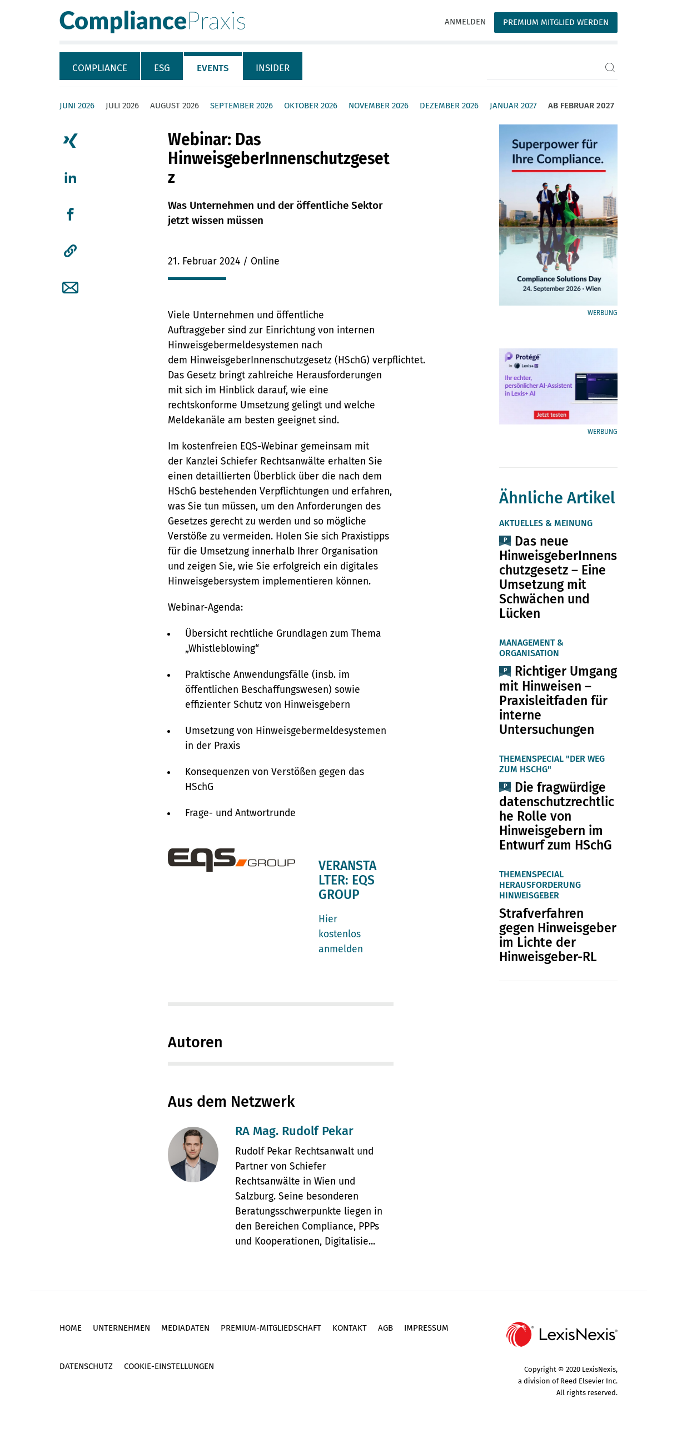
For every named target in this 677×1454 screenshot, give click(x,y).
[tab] (100, 66)
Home (70, 1328)
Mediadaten (185, 1328)
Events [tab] (213, 68)
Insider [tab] (273, 68)
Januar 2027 (513, 106)
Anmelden (465, 22)
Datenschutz (86, 1366)
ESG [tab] (162, 68)
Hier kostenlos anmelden (340, 934)
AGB (385, 1328)
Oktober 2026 (310, 106)
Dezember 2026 (449, 106)
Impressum (426, 1328)
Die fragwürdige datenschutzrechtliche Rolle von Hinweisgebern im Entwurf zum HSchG (556, 816)
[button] (70, 251)
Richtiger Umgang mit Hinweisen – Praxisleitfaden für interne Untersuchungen (558, 700)
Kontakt (349, 1328)
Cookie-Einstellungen (169, 1366)
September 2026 (241, 106)
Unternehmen (121, 1328)
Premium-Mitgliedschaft (271, 1328)
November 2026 (379, 106)
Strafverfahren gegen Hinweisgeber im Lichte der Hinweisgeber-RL (557, 935)
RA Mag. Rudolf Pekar (294, 1130)
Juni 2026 (76, 106)
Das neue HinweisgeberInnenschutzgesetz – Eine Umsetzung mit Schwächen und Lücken (558, 577)
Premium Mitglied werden (556, 22)
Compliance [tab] (99, 68)
